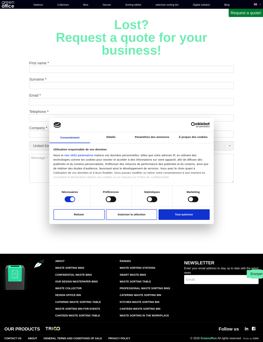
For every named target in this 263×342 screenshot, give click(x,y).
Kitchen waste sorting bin (139, 302)
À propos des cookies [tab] (193, 136)
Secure (107, 4)
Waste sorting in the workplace (144, 315)
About (59, 261)
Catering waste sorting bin (140, 295)
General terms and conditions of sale (72, 338)
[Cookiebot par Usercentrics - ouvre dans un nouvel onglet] (194, 125)
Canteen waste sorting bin (140, 308)
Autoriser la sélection (132, 214)
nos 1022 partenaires (78, 155)
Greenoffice (209, 338)
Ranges (125, 261)
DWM (256, 338)
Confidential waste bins (73, 274)
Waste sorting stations (137, 267)
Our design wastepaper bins (76, 281)
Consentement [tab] (69, 137)
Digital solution (201, 4)
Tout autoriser (184, 214)
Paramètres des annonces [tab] (152, 136)
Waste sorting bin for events (77, 308)
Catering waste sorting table (78, 302)
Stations (38, 4)
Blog (227, 4)
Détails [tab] (111, 136)
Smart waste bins (133, 274)
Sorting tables (133, 4)
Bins (85, 4)
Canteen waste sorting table (77, 315)
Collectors (63, 4)
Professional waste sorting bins (145, 288)
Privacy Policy (119, 338)
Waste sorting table (135, 281)
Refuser (79, 214)
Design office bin (68, 295)
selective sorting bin (167, 4)
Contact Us (12, 338)
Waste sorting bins (69, 267)
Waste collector (68, 288)
